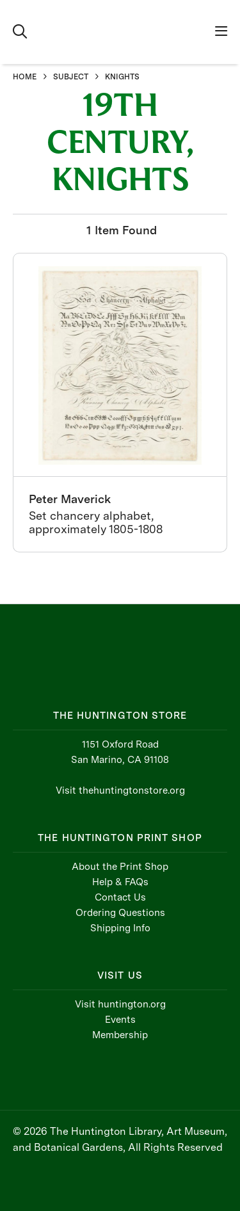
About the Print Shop (120, 866)
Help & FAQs (120, 882)
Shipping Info (120, 928)
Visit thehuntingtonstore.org (120, 790)
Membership (120, 1035)
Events (120, 1019)
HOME (24, 76)
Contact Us (120, 897)
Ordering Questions (120, 912)
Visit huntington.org (120, 1004)
